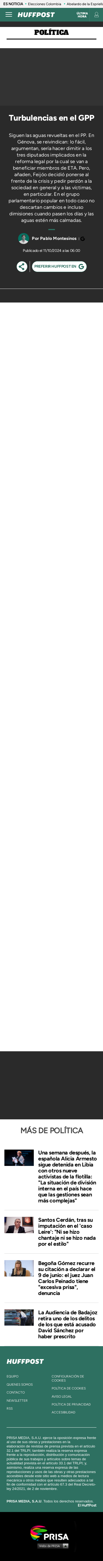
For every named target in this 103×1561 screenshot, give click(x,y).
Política (51, 32)
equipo (12, 1376)
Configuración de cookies (68, 1378)
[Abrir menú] (8, 14)
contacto (16, 1392)
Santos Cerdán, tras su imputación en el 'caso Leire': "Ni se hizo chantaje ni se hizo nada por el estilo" (67, 1232)
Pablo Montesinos (58, 238)
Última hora (82, 15)
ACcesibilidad (63, 1412)
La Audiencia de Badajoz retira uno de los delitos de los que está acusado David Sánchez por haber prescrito (68, 1324)
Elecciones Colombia (44, 4)
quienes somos (20, 1384)
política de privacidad (71, 1404)
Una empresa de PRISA (51, 1532)
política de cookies (69, 1388)
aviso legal (62, 1396)
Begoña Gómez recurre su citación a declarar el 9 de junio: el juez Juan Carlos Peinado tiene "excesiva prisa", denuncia (66, 1278)
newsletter (17, 1401)
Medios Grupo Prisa (51, 1545)
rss (10, 1408)
